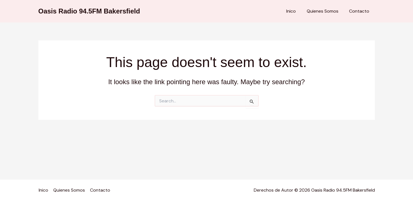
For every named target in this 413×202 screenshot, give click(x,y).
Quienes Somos (325, 11)
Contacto (360, 11)
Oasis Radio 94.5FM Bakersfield (89, 11)
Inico (296, 11)
